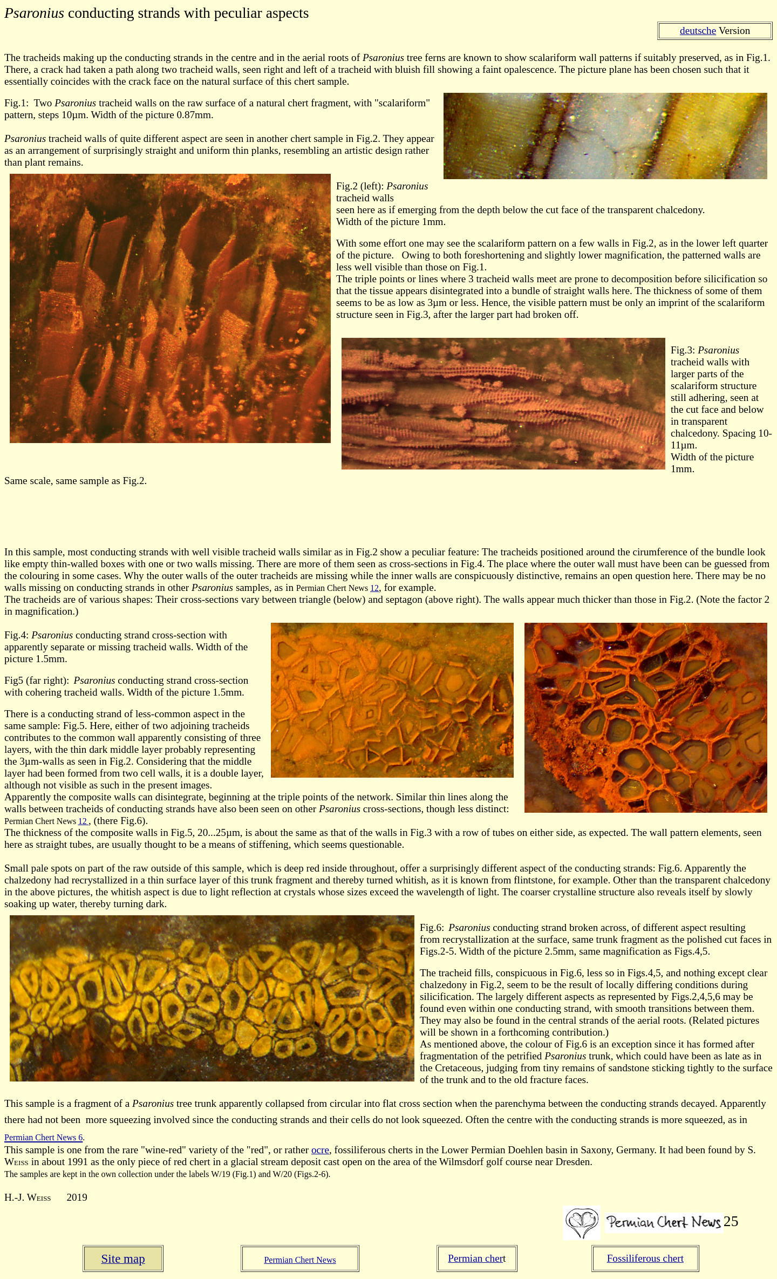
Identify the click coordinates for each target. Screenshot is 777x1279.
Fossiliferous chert (645, 1258)
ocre (320, 1149)
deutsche (698, 30)
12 (374, 588)
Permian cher (475, 1258)
